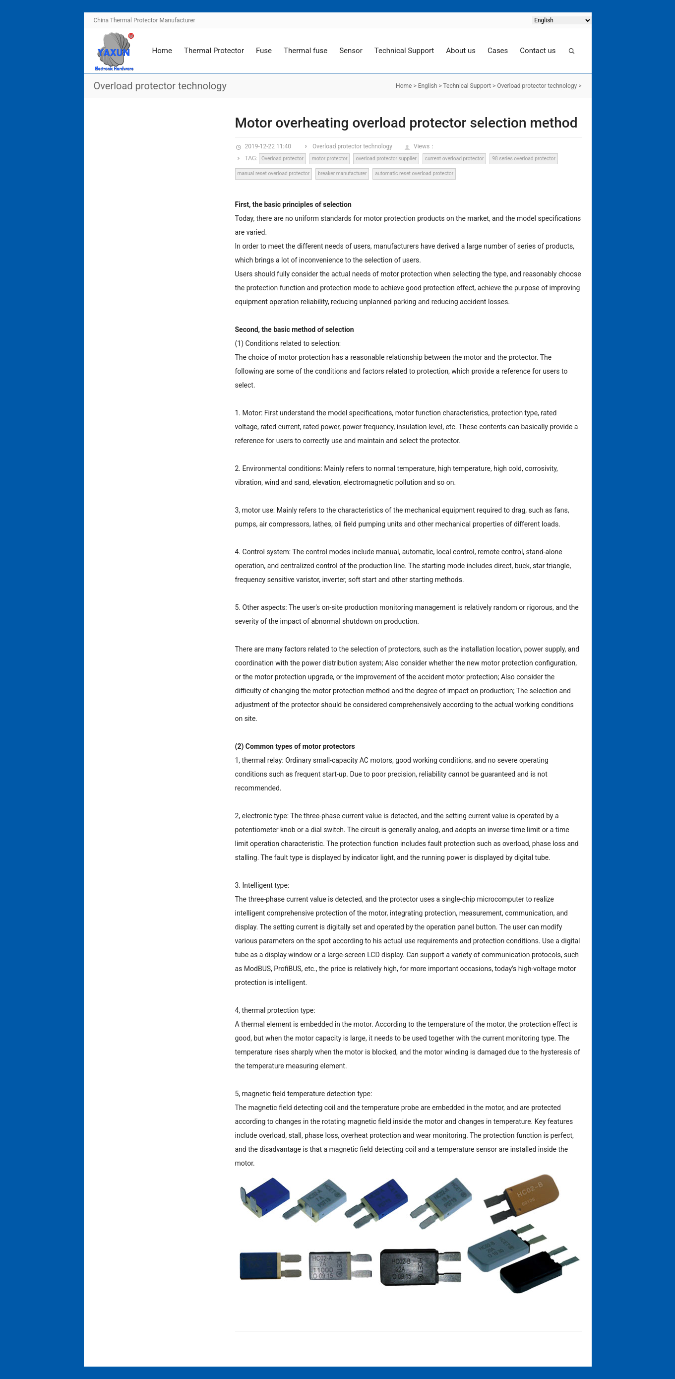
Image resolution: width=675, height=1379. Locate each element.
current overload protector (454, 158)
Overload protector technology (537, 85)
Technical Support (404, 50)
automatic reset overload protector (414, 173)
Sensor (351, 50)
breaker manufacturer (342, 173)
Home (162, 50)
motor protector (330, 158)
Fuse (264, 50)
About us (461, 50)
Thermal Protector (214, 50)
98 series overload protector (523, 158)
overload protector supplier (386, 158)
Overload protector (282, 158)
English (427, 85)
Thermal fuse (305, 50)
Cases (498, 50)
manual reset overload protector (273, 173)
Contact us (537, 50)
